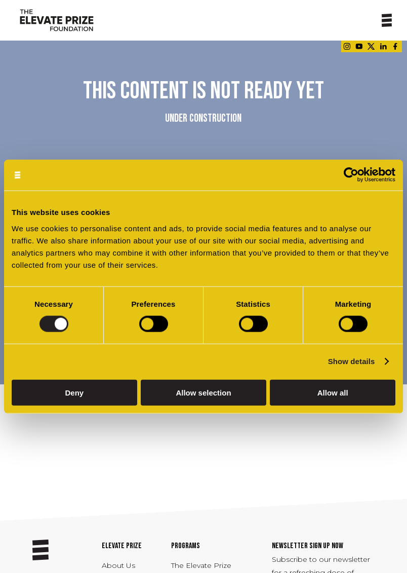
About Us (118, 565)
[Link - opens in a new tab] (346, 46)
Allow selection (203, 392)
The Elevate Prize (201, 565)
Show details (351, 361)
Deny (74, 392)
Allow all (332, 392)
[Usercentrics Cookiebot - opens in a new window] (351, 175)
